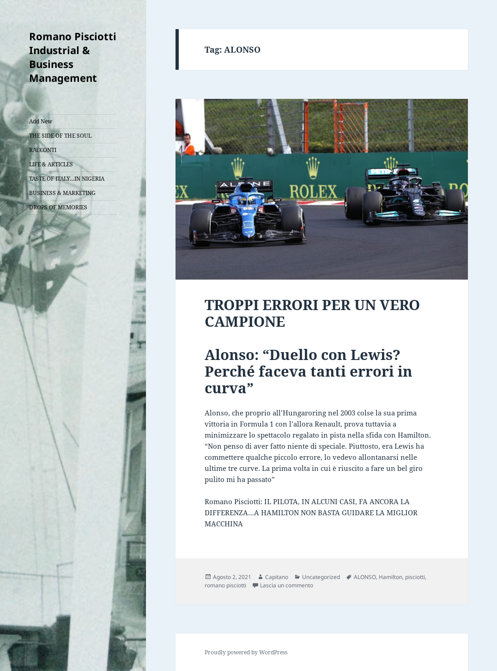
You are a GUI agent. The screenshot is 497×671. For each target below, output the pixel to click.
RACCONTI (42, 150)
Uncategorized (321, 577)
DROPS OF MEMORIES (58, 207)
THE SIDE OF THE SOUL (60, 136)
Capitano (276, 577)
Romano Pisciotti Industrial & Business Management (72, 57)
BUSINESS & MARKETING (62, 193)
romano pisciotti (225, 585)
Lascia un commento (286, 585)
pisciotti (415, 577)
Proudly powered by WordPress (246, 652)
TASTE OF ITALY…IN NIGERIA (66, 179)
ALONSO (365, 577)
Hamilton (390, 577)
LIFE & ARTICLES (51, 164)
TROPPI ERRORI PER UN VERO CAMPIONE (312, 313)
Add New (40, 121)
